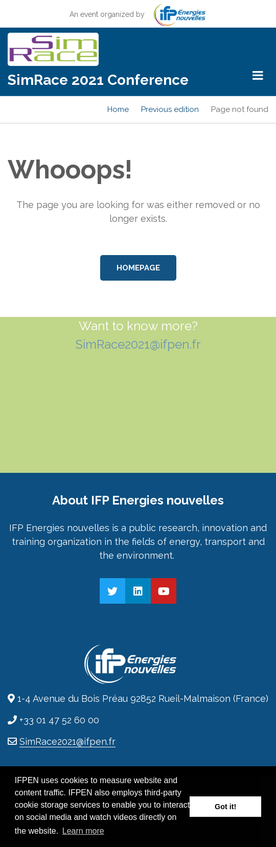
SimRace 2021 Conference (98, 80)
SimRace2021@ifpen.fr (138, 344)
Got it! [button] (225, 807)
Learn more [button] (83, 831)
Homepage (138, 267)
